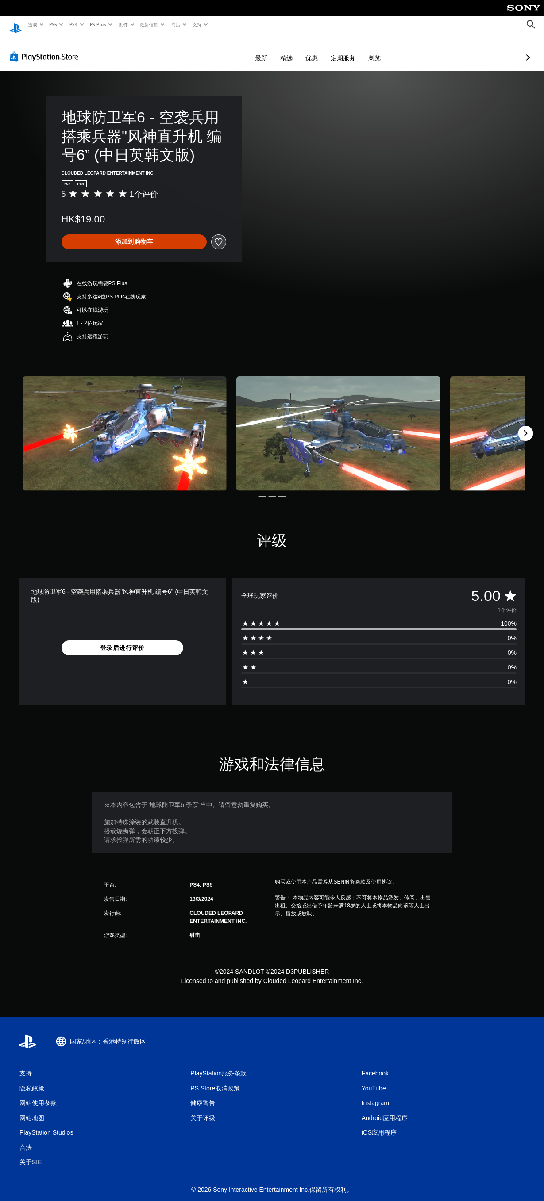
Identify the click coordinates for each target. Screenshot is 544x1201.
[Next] (525, 424)
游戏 (32, 24)
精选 (239, 50)
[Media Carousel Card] (125, 425)
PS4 (73, 24)
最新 (214, 50)
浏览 (327, 50)
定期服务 (296, 50)
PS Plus (97, 24)
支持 (196, 24)
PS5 (53, 24)
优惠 (264, 50)
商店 (176, 24)
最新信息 (149, 24)
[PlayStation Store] (46, 48)
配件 (123, 24)
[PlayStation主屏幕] (15, 25)
